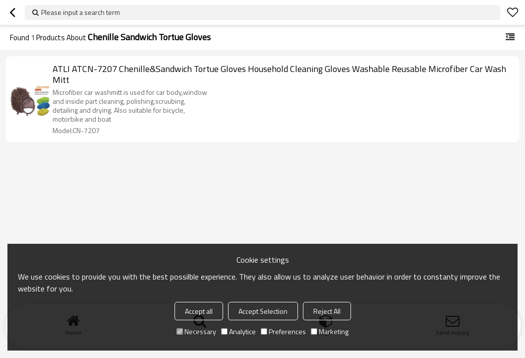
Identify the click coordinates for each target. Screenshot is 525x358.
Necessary (196, 331)
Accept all (199, 311)
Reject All (327, 311)
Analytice (238, 331)
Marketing (330, 331)
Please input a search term (80, 12)
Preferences (283, 331)
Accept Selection (263, 311)
